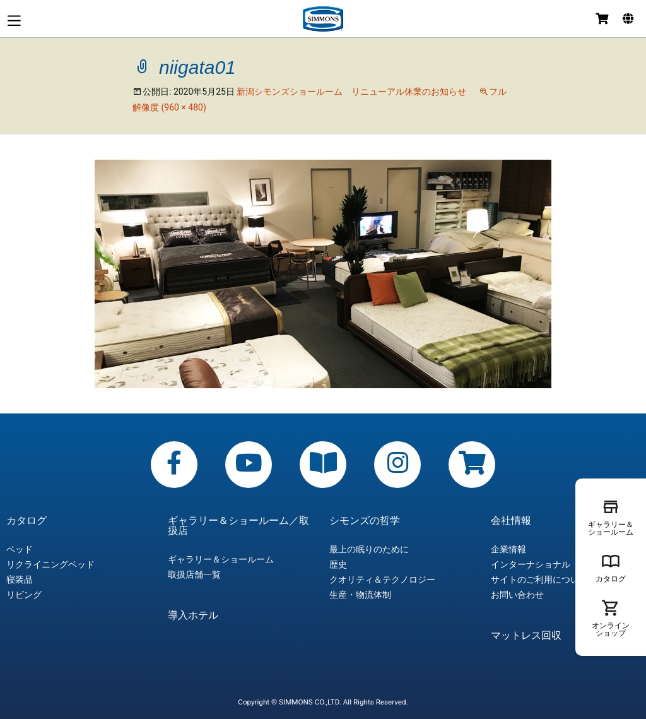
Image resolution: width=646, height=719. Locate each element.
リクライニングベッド (50, 564)
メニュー (13, 21)
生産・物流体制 (360, 594)
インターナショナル (530, 564)
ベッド (19, 549)
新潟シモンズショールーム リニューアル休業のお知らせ (351, 91)
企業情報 (508, 549)
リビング (24, 594)
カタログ (26, 521)
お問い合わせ (517, 594)
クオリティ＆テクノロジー (382, 579)
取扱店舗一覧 (194, 574)
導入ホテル (193, 615)
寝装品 (19, 579)
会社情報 (511, 521)
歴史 (338, 564)
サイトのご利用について (539, 579)
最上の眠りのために (369, 549)
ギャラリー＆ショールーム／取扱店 (238, 526)
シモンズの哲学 (364, 521)
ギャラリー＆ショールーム (221, 559)
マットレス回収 (526, 636)
